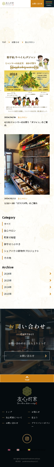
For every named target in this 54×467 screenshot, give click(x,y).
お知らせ (36, 411)
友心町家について (14, 417)
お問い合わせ (37, 3)
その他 (7, 257)
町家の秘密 (10, 237)
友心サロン (10, 230)
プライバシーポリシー (41, 424)
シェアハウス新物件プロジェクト (21, 251)
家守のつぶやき (12, 244)
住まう (35, 417)
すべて (7, 224)
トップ (9, 411)
